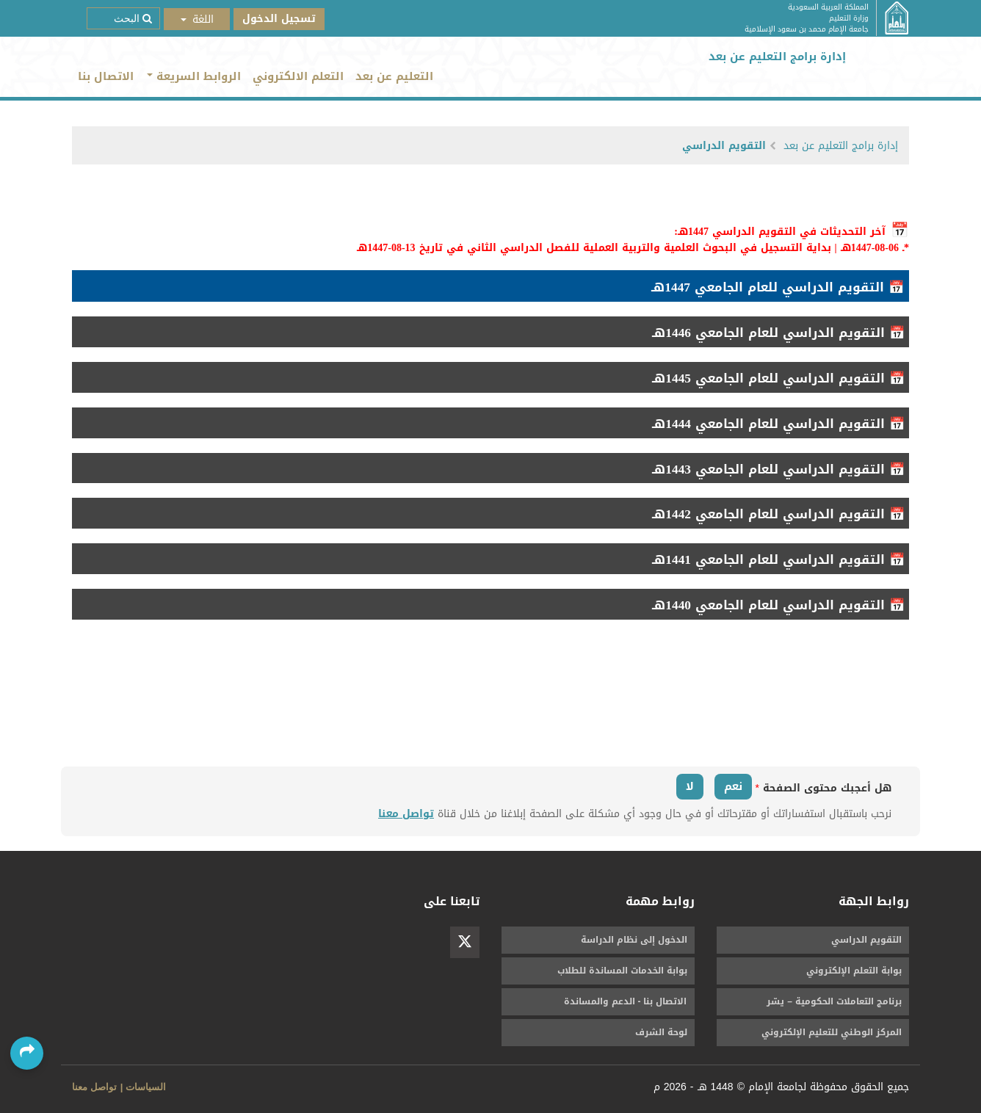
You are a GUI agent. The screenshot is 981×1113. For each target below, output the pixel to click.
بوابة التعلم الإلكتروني (854, 970)
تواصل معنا (406, 814)
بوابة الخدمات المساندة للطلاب (622, 970)
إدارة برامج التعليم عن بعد (840, 146)
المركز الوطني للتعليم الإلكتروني (831, 1032)
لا (690, 786)
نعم (733, 786)
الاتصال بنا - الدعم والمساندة (625, 1001)
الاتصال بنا (106, 76)
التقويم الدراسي (724, 146)
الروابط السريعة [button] (194, 76)
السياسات (146, 1086)
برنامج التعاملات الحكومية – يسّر (834, 1001)
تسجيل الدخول (279, 19)
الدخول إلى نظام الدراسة (634, 940)
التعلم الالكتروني (298, 76)
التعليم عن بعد (394, 76)
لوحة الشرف (661, 1032)
